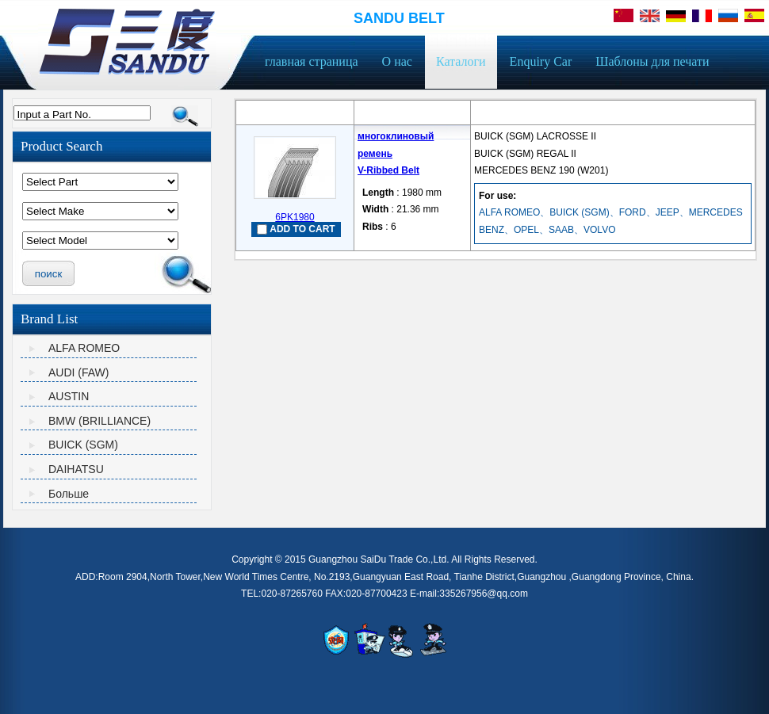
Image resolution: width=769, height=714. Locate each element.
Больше (68, 493)
